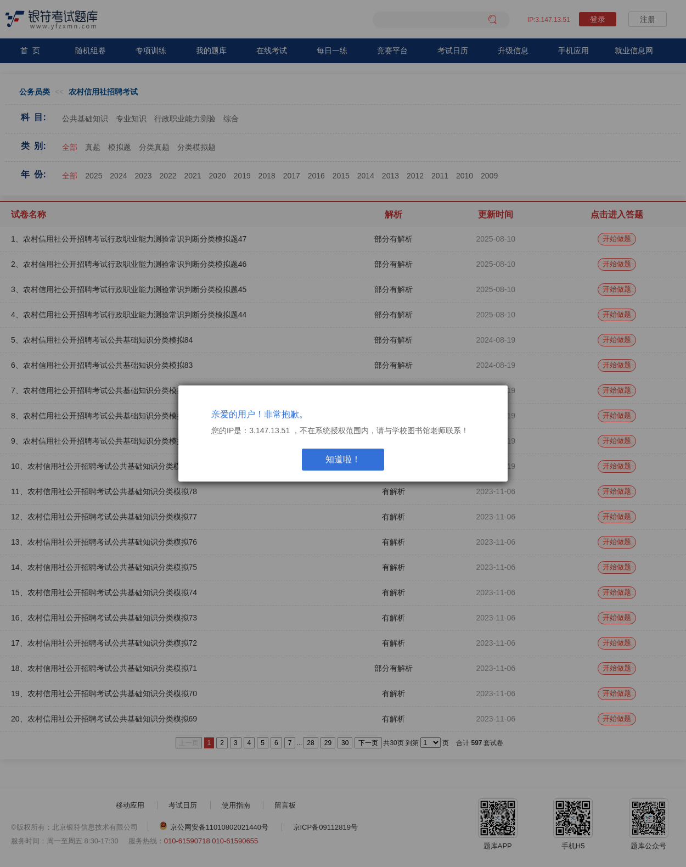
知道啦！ (343, 459)
